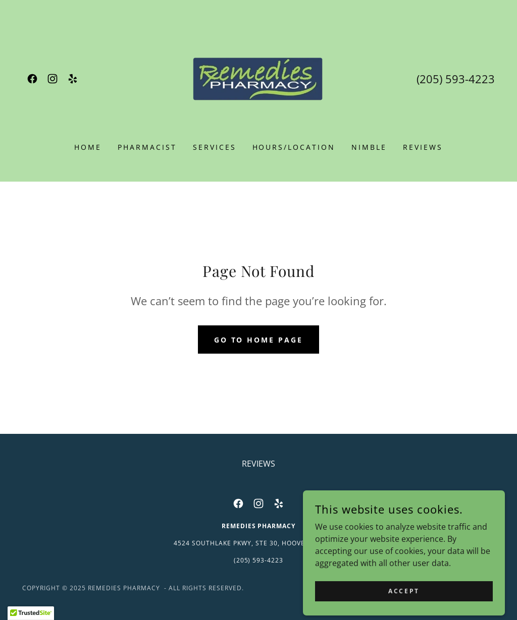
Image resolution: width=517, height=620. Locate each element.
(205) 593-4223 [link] (456, 78)
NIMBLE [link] (369, 147)
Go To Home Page (258, 340)
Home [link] (87, 147)
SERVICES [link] (214, 147)
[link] (32, 79)
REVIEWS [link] (423, 147)
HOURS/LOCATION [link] (294, 147)
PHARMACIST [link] (147, 147)
